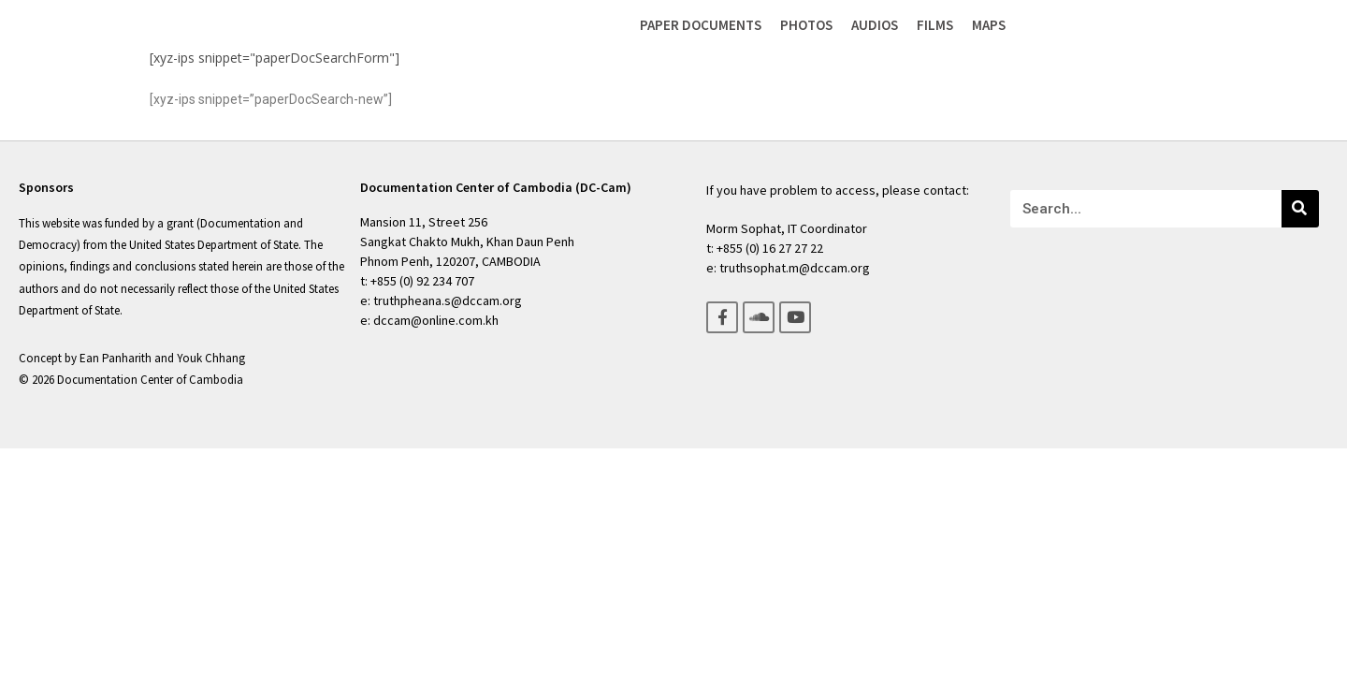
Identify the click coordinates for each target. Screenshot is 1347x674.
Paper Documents (700, 25)
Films (935, 25)
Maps (989, 25)
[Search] (1300, 208)
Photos (806, 25)
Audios (874, 25)
